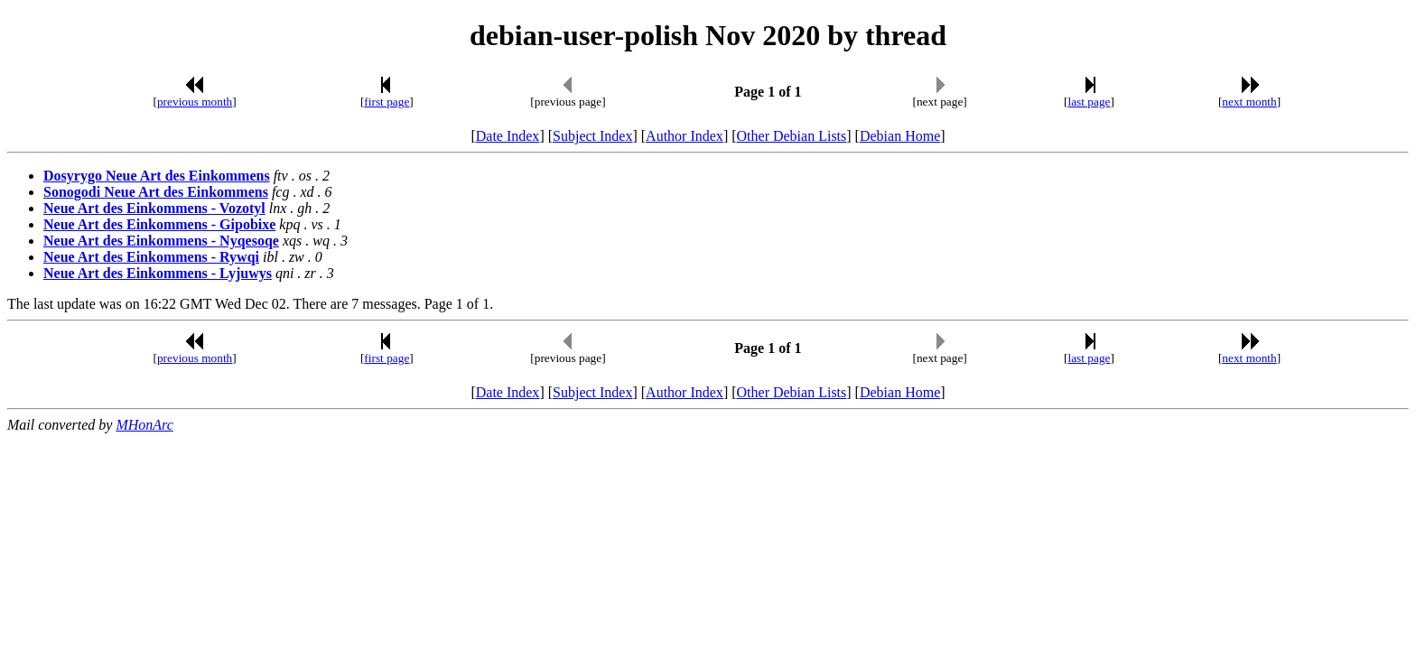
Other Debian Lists (792, 136)
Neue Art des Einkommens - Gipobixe (159, 224)
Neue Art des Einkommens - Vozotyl (154, 208)
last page (1089, 101)
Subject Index (592, 136)
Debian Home (900, 136)
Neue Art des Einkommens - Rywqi (151, 257)
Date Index (508, 136)
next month (1249, 101)
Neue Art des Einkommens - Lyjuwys (157, 273)
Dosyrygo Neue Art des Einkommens (156, 175)
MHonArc (144, 424)
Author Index (684, 136)
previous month (194, 101)
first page (386, 101)
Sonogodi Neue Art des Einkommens (155, 192)
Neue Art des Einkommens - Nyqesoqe (161, 240)
